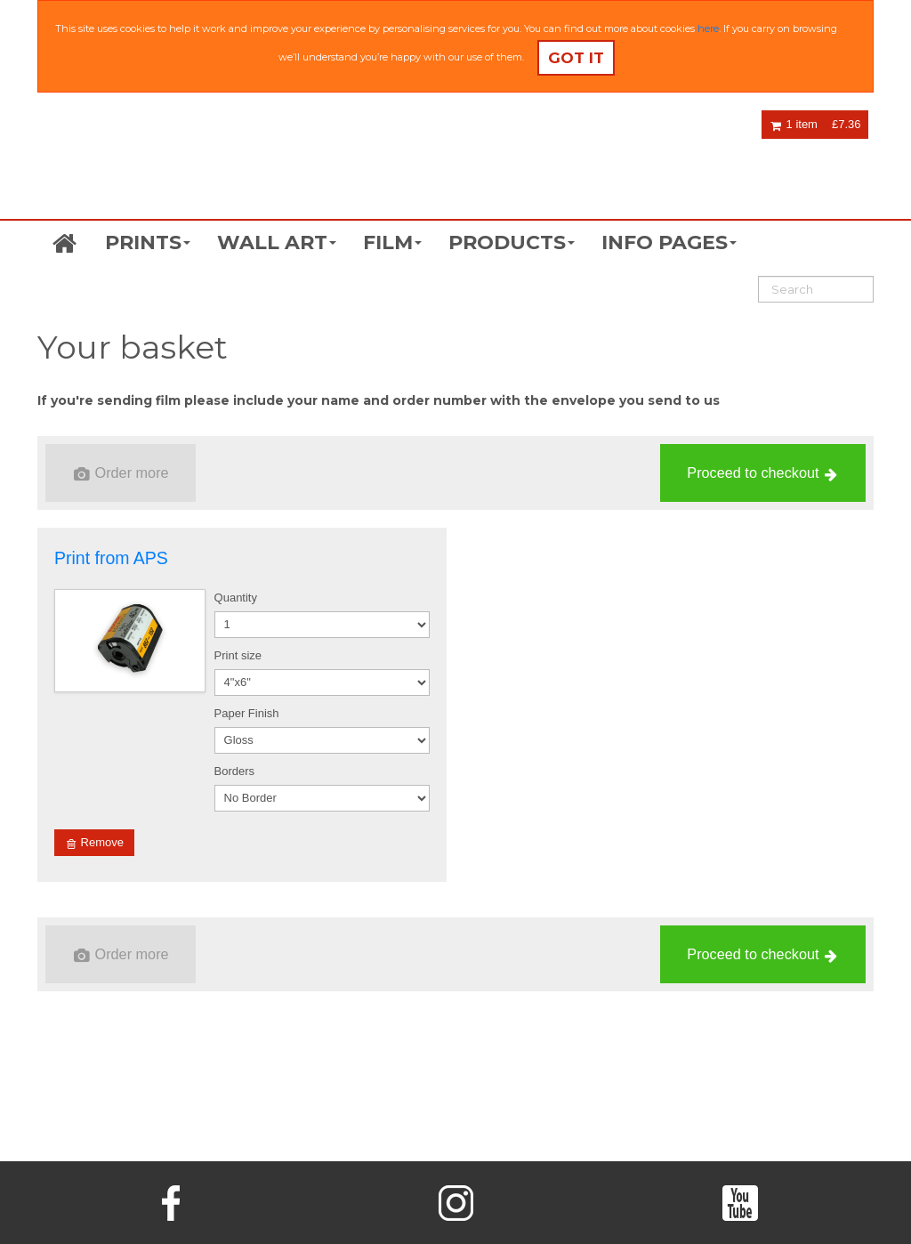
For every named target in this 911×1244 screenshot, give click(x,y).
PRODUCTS (511, 242)
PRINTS (147, 242)
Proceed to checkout (762, 473)
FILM (392, 242)
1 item (794, 124)
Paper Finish (246, 713)
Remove (95, 843)
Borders (234, 771)
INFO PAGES (669, 242)
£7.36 (846, 124)
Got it (576, 58)
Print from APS (111, 558)
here (708, 28)
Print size (238, 655)
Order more (121, 473)
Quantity (235, 597)
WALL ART (276, 242)
